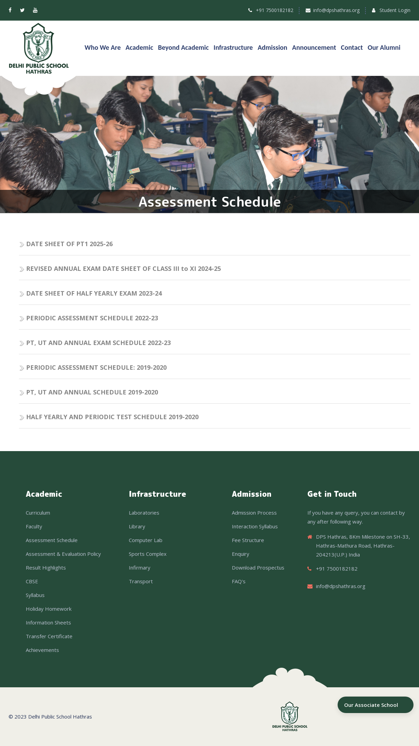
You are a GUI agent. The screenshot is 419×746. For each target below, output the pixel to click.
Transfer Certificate (49, 636)
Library (137, 526)
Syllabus (35, 595)
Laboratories (144, 512)
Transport (141, 581)
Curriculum (38, 512)
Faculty (34, 526)
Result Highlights (46, 567)
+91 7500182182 (274, 10)
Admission (272, 47)
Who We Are (102, 47)
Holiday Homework (48, 608)
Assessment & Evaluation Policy (63, 553)
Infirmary (139, 567)
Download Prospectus (258, 567)
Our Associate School (371, 704)
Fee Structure (248, 540)
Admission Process (254, 512)
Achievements (42, 649)
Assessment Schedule (52, 540)
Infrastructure (233, 47)
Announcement (314, 47)
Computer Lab (145, 540)
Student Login (395, 10)
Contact (352, 47)
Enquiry (240, 553)
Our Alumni (383, 47)
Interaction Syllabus (255, 526)
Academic (140, 47)
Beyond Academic (183, 47)
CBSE (32, 581)
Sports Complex (148, 553)
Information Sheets (48, 622)
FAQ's (239, 581)
